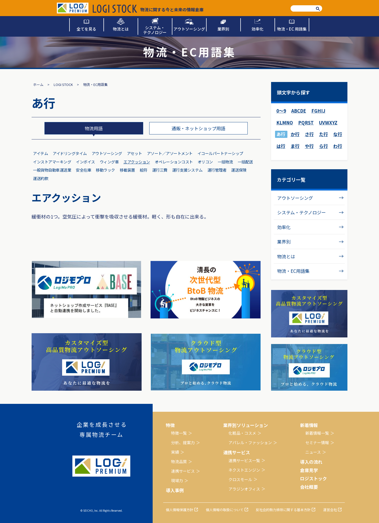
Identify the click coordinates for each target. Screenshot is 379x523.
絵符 (143, 170)
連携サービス (183, 471)
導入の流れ (311, 461)
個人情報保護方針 (179, 509)
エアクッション (136, 161)
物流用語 (94, 128)
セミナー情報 (317, 442)
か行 (295, 134)
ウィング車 (109, 161)
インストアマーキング (52, 161)
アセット (134, 153)
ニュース (313, 452)
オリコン (205, 161)
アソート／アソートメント (170, 153)
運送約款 (40, 178)
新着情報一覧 (317, 433)
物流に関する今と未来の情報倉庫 (148, 8)
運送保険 (238, 170)
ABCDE (298, 110)
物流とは (286, 256)
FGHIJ (318, 110)
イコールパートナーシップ (220, 153)
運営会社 (330, 509)
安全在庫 (83, 170)
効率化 (284, 227)
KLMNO (284, 122)
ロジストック (313, 478)
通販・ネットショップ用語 (198, 128)
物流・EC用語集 (293, 271)
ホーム (38, 84)
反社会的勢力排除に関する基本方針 (283, 509)
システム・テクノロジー (301, 212)
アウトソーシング (107, 153)
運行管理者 (217, 170)
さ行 (309, 134)
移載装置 (127, 170)
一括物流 (225, 161)
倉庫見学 (309, 470)
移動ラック (105, 170)
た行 (323, 134)
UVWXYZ (328, 122)
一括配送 (245, 161)
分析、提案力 (183, 442)
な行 (337, 134)
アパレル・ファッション (250, 442)
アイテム (40, 153)
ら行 (323, 146)
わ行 (337, 146)
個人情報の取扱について (224, 509)
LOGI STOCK (63, 84)
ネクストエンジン (244, 470)
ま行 (295, 146)
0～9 (281, 110)
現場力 (177, 480)
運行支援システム (187, 170)
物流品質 (179, 461)
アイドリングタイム (70, 153)
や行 (309, 146)
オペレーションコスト (174, 161)
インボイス (85, 161)
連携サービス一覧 (244, 460)
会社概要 (309, 486)
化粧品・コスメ (242, 433)
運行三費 (159, 170)
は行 (280, 146)
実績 (175, 452)
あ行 (280, 134)
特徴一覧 (179, 433)
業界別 (284, 241)
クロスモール (240, 479)
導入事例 (175, 490)
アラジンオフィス (244, 489)
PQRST (306, 122)
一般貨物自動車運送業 (52, 170)
